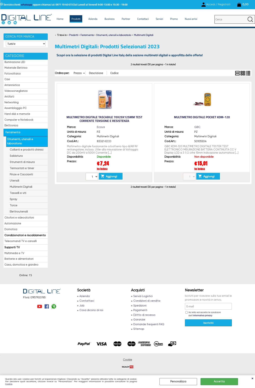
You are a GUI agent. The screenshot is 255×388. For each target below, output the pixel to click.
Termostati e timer (22, 168)
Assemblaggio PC (15, 108)
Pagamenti (140, 310)
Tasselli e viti (18, 193)
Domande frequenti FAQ (148, 324)
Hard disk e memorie (17, 114)
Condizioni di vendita (146, 301)
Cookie (8, 384)
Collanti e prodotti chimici (26, 149)
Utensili (14, 180)
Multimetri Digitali (21, 187)
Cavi (7, 79)
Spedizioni (139, 305)
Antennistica (12, 85)
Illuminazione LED (14, 62)
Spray (13, 199)
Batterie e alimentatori (18, 259)
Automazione (12, 223)
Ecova (101, 127)
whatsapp (26, 4)
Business (110, 18)
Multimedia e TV (14, 253)
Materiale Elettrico (15, 68)
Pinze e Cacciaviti (21, 174)
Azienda (92, 18)
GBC (197, 127)
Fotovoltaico (12, 74)
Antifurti (9, 97)
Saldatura (16, 156)
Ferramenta (12, 132)
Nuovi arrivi (191, 18)
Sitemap (138, 329)
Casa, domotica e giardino (21, 265)
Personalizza (178, 381)
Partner (126, 18)
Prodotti (75, 18)
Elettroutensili (19, 211)
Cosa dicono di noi (91, 310)
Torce (13, 205)
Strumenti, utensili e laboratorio (20, 141)
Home (60, 18)
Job (81, 305)
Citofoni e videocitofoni (19, 218)
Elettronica (11, 125)
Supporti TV (12, 247)
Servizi (159, 18)
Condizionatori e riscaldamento (25, 235)
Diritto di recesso (144, 315)
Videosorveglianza (15, 91)
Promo (174, 18)
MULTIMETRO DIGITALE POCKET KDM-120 (202, 117)
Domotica (10, 229)
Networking (11, 102)
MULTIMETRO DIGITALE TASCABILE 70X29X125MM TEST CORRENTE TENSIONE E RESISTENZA (104, 119)
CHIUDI (252, 379)
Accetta (219, 381)
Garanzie (139, 319)
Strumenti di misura (22, 162)
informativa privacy (202, 316)
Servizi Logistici (143, 296)
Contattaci (143, 18)
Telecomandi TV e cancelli (20, 241)
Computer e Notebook (18, 120)
